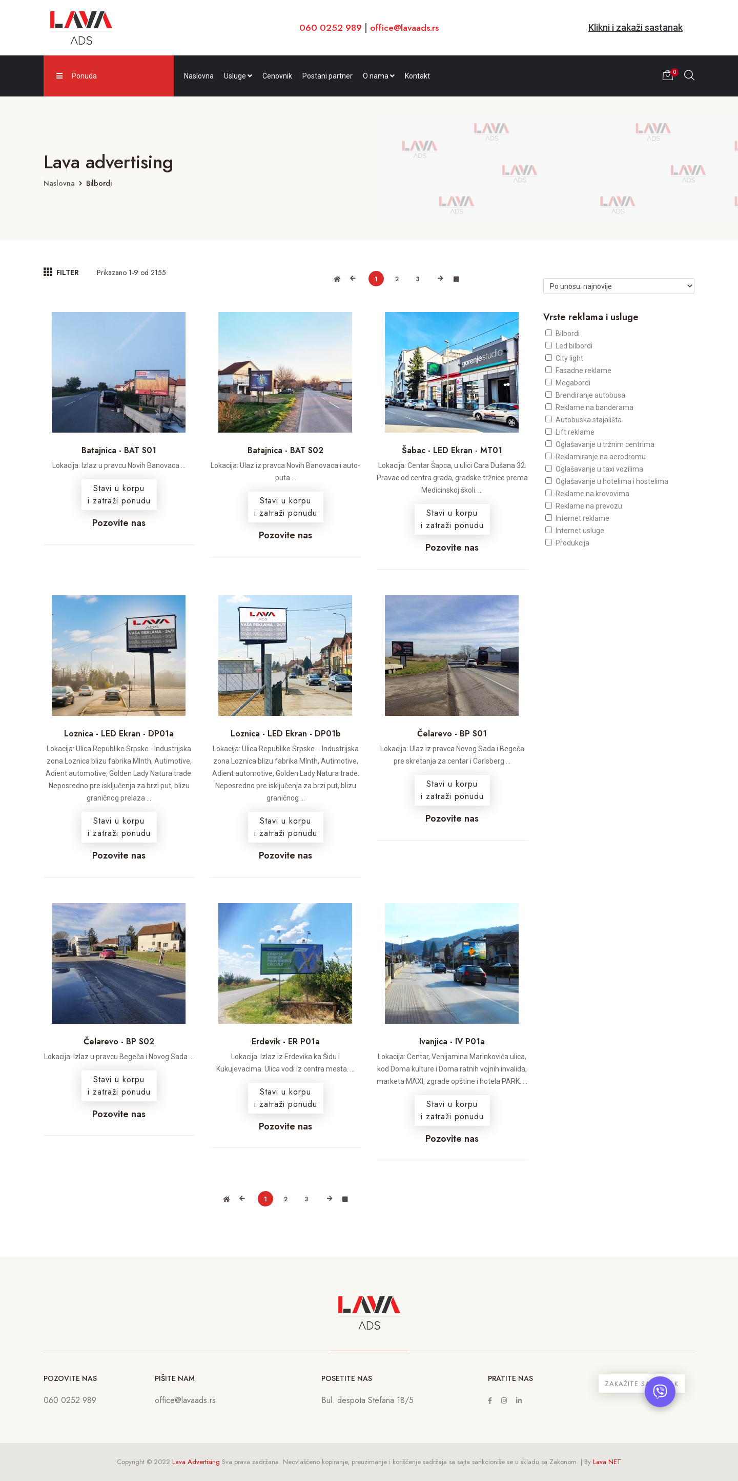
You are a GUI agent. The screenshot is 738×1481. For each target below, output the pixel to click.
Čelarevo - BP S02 (119, 1041)
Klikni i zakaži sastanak (635, 27)
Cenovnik (277, 76)
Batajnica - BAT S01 (118, 450)
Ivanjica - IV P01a (452, 1041)
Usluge (238, 76)
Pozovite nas (119, 523)
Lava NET (607, 1462)
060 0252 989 (328, 27)
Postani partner (327, 76)
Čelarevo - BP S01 (452, 733)
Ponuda (76, 76)
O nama (379, 76)
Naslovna (199, 76)
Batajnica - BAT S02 (285, 450)
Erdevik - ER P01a (286, 1041)
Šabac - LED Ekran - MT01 (452, 450)
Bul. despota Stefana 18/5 (367, 1400)
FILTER (61, 272)
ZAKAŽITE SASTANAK (642, 1384)
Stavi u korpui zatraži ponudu (119, 494)
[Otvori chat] (660, 1391)
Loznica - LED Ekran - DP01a (119, 733)
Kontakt (417, 76)
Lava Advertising (196, 1462)
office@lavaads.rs (404, 27)
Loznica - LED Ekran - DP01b (286, 733)
